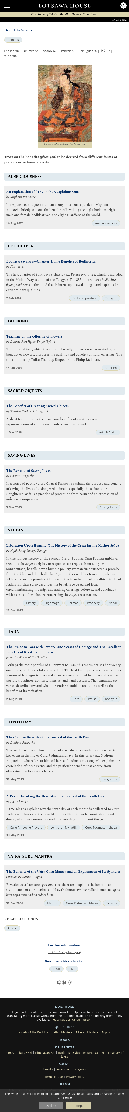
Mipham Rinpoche (23, 197)
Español (47, 51)
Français (65, 51)
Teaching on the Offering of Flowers (34, 336)
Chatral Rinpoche (22, 476)
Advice (12, 928)
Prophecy (93, 603)
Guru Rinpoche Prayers (26, 827)
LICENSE (64, 1084)
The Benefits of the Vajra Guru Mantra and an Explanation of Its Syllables (63, 871)
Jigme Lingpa (19, 801)
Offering (111, 368)
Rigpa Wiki (24, 1053)
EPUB (56, 969)
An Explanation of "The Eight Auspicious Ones (43, 192)
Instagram (79, 1069)
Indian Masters (62, 1032)
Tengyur (111, 298)
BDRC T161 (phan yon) (64, 952)
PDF (72, 969)
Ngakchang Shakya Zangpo (28, 550)
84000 (10, 1053)
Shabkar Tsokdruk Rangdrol (29, 411)
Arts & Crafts (108, 432)
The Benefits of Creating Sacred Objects (37, 406)
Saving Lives (108, 507)
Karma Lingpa (32, 877)
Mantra (52, 903)
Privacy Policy (75, 1077)
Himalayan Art (45, 1053)
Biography (110, 779)
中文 (103, 51)
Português (85, 51)
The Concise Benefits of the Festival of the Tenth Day (47, 737)
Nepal (113, 603)
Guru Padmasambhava (101, 827)
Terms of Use (54, 1077)
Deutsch (28, 51)
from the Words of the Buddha (26, 657)
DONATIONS (64, 1006)
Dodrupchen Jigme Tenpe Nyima (32, 341)
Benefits (13, 40)
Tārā (76, 699)
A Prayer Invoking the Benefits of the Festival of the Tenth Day (55, 796)
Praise (92, 699)
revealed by (14, 877)
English (9, 51)
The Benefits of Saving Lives (28, 470)
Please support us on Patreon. (71, 1019)
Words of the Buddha (33, 1032)
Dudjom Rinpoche (22, 742)
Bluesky (47, 1069)
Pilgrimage (52, 603)
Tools (64, 1040)
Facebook (62, 1069)
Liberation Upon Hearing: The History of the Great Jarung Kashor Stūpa (62, 545)
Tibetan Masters (87, 1032)
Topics (106, 1032)
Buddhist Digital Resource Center (81, 1053)
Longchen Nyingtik (63, 827)
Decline (51, 1106)
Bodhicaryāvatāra (84, 298)
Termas (73, 603)
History (31, 603)
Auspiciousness (106, 223)
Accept (78, 1106)
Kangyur (111, 699)
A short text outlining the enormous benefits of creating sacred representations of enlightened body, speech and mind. (53, 422)
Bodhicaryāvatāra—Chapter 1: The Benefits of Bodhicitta (50, 261)
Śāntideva (17, 266)
